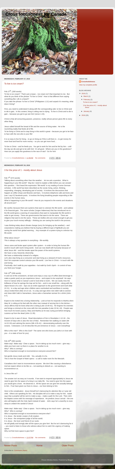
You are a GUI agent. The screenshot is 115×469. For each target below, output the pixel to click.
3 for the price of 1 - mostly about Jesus (23, 170)
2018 (84, 115)
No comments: (40, 158)
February (86, 99)
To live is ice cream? (14, 83)
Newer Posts (10, 445)
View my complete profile (88, 85)
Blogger (70, 460)
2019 (84, 93)
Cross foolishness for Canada (35, 14)
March (85, 96)
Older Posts (68, 445)
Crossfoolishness (88, 81)
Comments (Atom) (20, 450)
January (86, 111)
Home (39, 445)
